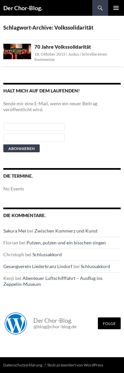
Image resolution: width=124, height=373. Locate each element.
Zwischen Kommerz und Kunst (66, 231)
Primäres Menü (116, 8)
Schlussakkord (47, 254)
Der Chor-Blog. (22, 8)
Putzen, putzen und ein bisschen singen (66, 242)
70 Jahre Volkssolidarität (62, 47)
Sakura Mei (14, 231)
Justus (73, 54)
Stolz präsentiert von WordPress (75, 364)
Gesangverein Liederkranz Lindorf (37, 266)
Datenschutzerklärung (22, 364)
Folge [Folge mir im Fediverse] (109, 323)
